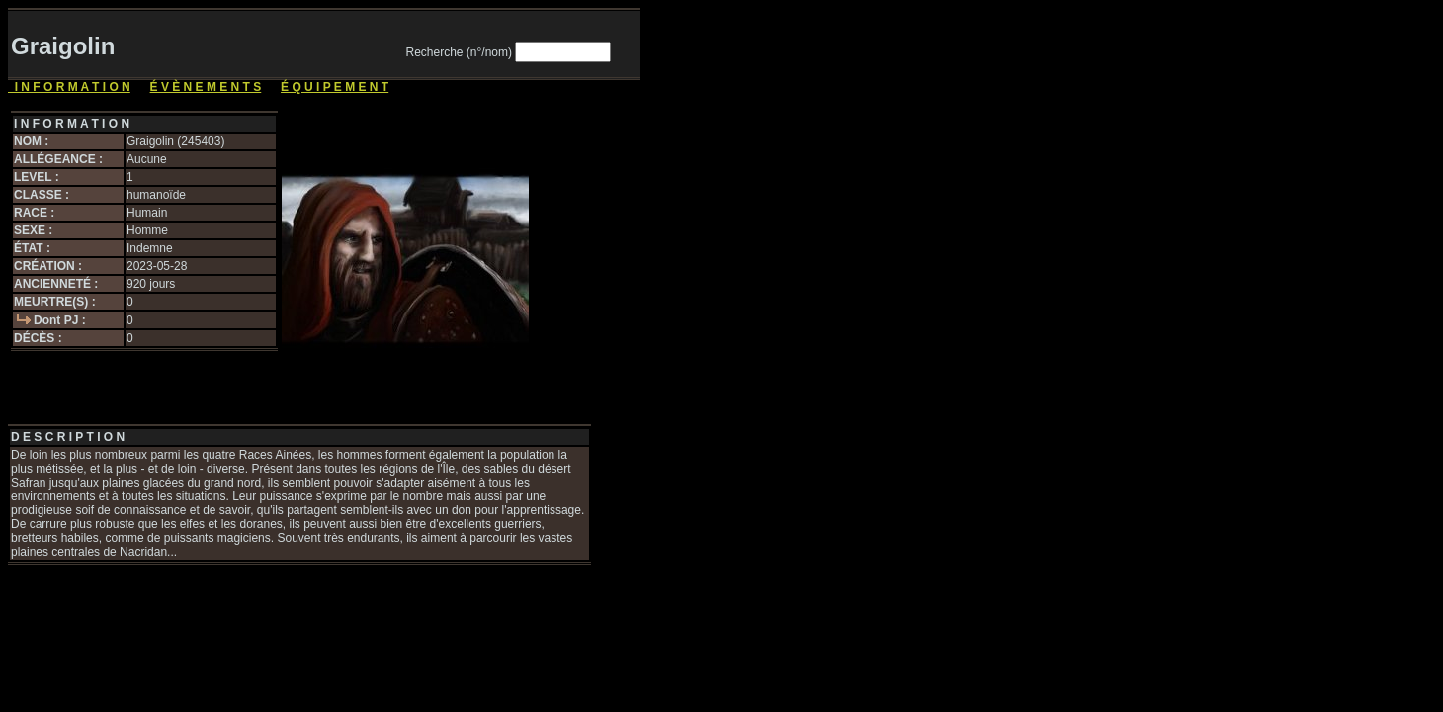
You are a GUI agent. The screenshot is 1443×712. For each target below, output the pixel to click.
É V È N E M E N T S (206, 87)
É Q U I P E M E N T (334, 87)
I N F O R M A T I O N (69, 87)
